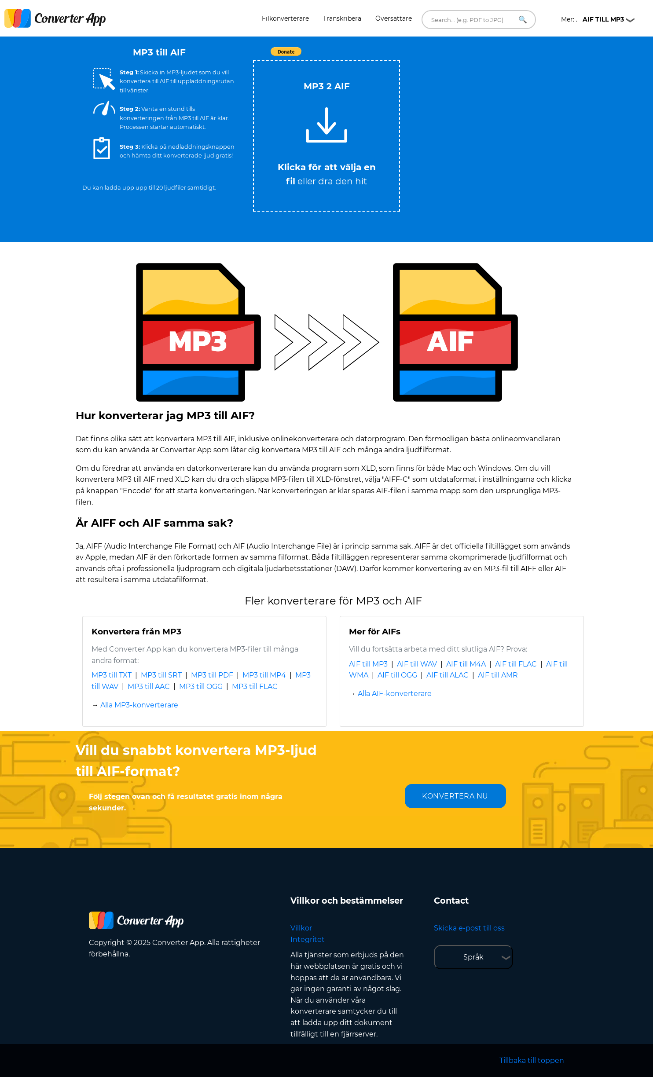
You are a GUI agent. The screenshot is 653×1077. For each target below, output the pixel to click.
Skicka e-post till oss (469, 928)
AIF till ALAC (447, 675)
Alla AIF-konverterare (395, 693)
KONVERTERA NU (455, 796)
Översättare (393, 18)
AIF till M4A (466, 664)
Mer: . (592, 19)
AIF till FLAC (516, 664)
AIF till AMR (498, 675)
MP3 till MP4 (264, 675)
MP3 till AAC (149, 686)
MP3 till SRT (161, 675)
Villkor (301, 928)
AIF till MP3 (368, 664)
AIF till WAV (417, 664)
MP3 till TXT (112, 675)
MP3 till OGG (201, 686)
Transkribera (342, 18)
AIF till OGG (397, 675)
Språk (473, 957)
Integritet (307, 939)
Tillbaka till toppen (531, 1060)
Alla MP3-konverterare (139, 705)
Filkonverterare (285, 18)
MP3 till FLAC (255, 686)
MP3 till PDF (212, 675)
